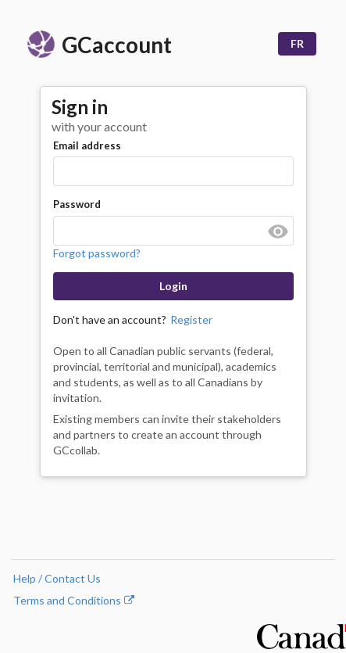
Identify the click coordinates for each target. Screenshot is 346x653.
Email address (87, 145)
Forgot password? (97, 253)
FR (297, 43)
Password (77, 204)
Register (191, 319)
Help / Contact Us (57, 578)
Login (173, 285)
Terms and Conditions (73, 600)
